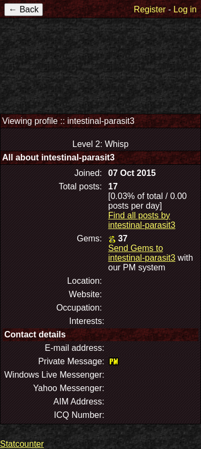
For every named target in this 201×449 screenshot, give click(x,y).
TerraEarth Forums (100, 63)
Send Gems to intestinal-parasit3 (141, 253)
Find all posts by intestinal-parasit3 (141, 220)
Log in (185, 9)
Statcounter (22, 443)
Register (150, 9)
